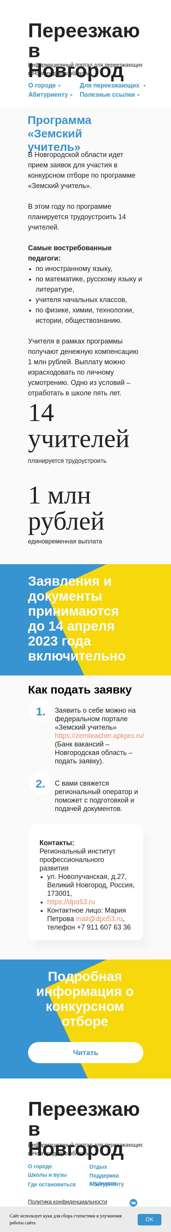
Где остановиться (52, 1184)
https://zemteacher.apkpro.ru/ (99, 736)
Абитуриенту (48, 94)
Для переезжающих (110, 85)
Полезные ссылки (107, 94)
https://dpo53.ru (71, 902)
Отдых (98, 1167)
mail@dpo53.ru (99, 919)
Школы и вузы (47, 1175)
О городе (42, 85)
